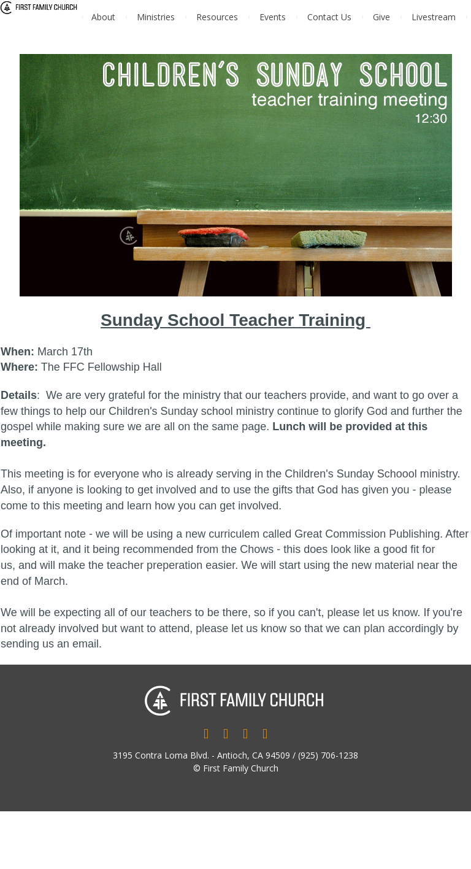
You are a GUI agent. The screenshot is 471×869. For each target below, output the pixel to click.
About (103, 17)
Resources (217, 17)
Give (381, 17)
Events (272, 17)
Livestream (434, 17)
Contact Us (329, 17)
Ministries (156, 17)
